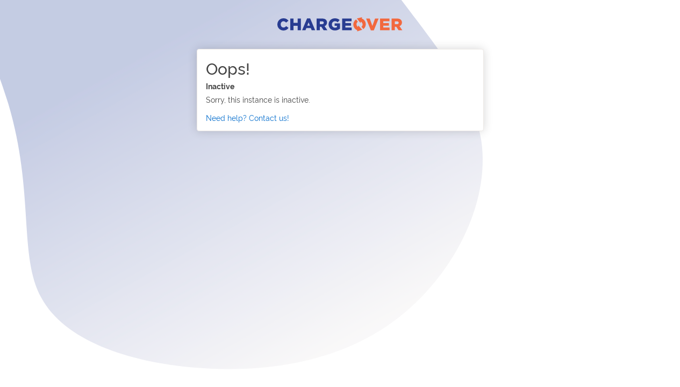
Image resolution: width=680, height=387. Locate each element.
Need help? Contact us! (247, 117)
